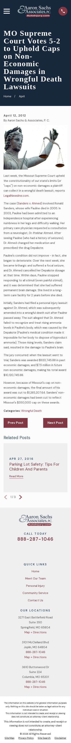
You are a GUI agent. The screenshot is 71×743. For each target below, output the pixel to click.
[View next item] (21, 497)
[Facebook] (31, 550)
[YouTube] (40, 550)
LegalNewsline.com (16, 196)
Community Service (35, 593)
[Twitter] (22, 550)
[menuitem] (9, 738)
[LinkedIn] (49, 550)
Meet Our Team (35, 578)
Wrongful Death (31, 411)
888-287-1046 (35, 539)
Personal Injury (35, 586)
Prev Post (15, 422)
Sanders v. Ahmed (29, 203)
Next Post (55, 422)
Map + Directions (35, 632)
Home (35, 571)
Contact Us (35, 600)
